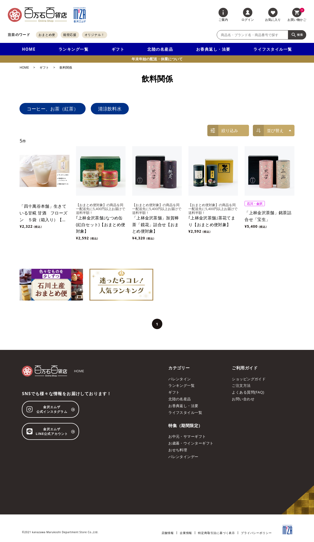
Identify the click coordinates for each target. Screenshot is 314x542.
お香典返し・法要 (213, 49)
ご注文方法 (241, 385)
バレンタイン (179, 378)
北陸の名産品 (160, 49)
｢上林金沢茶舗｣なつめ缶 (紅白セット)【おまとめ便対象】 (100, 224)
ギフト (118, 49)
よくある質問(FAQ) (248, 392)
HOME (28, 49)
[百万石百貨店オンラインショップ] (37, 15)
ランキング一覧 (74, 49)
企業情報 (186, 532)
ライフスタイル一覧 (272, 49)
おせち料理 (177, 449)
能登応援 (70, 34)
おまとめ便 (47, 34)
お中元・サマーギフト (187, 436)
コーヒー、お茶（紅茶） (52, 109)
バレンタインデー (183, 456)
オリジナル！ (95, 34)
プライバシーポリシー (256, 532)
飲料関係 (66, 67)
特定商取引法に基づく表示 (216, 532)
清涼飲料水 (109, 109)
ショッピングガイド (249, 378)
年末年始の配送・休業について (157, 58)
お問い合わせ (243, 398)
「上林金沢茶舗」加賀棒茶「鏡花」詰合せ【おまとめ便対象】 (155, 224)
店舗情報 (168, 532)
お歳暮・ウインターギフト (191, 443)
